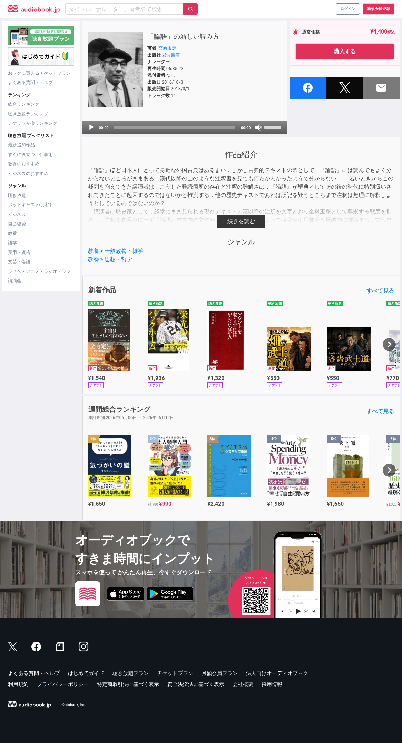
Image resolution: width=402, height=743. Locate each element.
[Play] (91, 127)
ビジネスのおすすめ (28, 173)
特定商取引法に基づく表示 (128, 684)
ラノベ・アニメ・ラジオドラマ (39, 271)
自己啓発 (17, 223)
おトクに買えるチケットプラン (39, 73)
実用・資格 (19, 252)
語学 (12, 242)
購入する (345, 51)
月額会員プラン (220, 673)
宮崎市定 (167, 48)
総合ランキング (23, 104)
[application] (184, 127)
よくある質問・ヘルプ (30, 82)
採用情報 (272, 684)
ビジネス (17, 214)
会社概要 (243, 684)
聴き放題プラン (130, 673)
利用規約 (18, 684)
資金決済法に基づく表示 (195, 684)
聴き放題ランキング (28, 113)
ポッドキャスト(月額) (29, 204)
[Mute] (258, 127)
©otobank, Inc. (73, 705)
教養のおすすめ (23, 163)
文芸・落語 (19, 261)
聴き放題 (17, 195)
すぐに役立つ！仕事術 (30, 154)
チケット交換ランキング (32, 123)
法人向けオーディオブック (277, 673)
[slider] (175, 127)
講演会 (14, 280)
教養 (12, 233)
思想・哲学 (118, 259)
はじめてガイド (86, 673)
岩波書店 (171, 55)
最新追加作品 (21, 144)
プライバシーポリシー (63, 684)
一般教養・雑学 (124, 251)
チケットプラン (175, 673)
